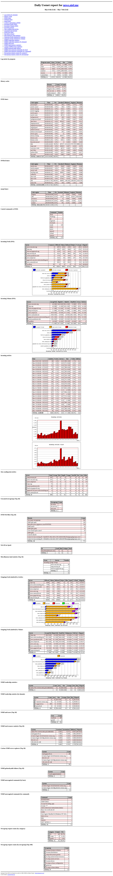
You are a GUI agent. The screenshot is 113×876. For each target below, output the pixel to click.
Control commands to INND (12, 22)
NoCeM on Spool (9, 34)
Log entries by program (11, 15)
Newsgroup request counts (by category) (15, 53)
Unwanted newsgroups (10, 30)
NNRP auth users (9, 43)
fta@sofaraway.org (39, 873)
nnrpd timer (7, 21)
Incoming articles (9, 27)
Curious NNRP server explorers (13, 46)
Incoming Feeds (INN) (10, 24)
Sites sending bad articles (11, 29)
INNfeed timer (8, 19)
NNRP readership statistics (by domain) (15, 42)
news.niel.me (70, 5)
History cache (8, 16)
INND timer (7, 18)
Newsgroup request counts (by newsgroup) (16, 54)
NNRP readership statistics (11, 40)
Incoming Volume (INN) (11, 26)
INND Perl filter (9, 32)
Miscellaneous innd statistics (12, 35)
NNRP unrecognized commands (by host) (16, 50)
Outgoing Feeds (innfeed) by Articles (14, 37)
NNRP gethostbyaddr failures (12, 48)
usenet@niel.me (11, 874)
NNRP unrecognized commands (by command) (17, 51)
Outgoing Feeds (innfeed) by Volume (14, 38)
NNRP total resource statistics (12, 45)
